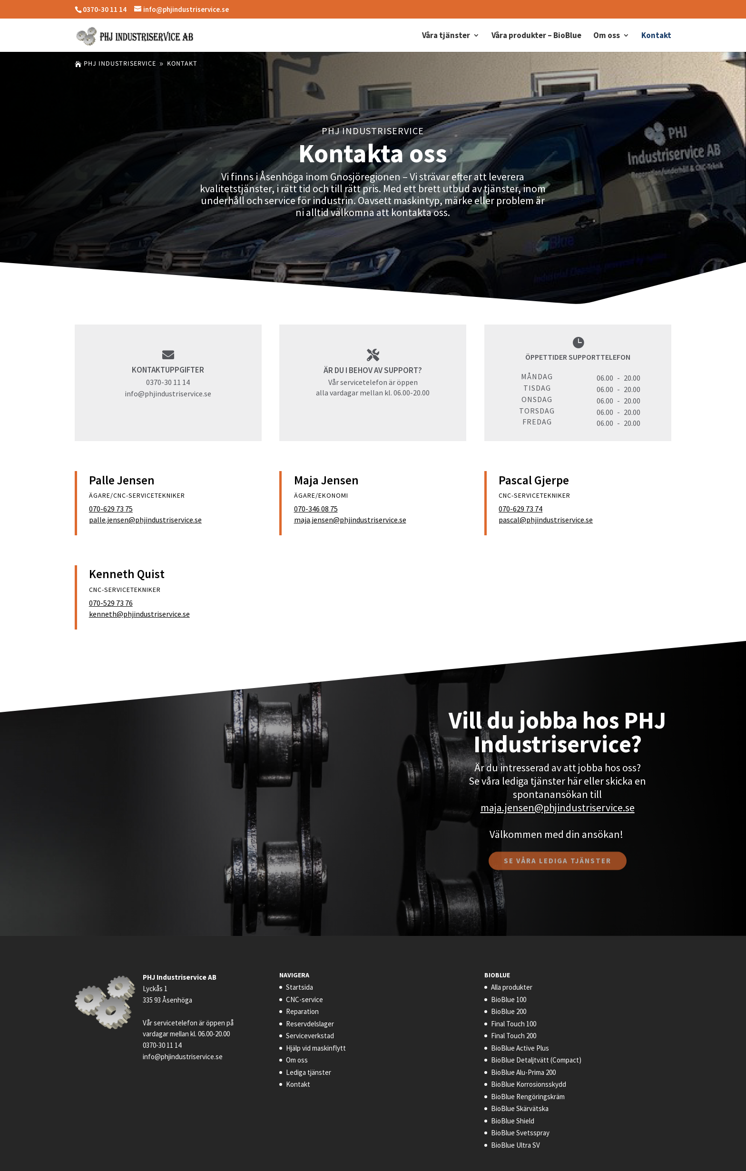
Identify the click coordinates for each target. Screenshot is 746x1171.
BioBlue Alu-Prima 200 (523, 1072)
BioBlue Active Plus (520, 1048)
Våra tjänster (446, 36)
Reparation (302, 1011)
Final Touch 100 (513, 1023)
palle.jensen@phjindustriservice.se (145, 519)
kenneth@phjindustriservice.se (139, 614)
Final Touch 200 (513, 1035)
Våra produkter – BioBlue (536, 36)
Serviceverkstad (310, 1035)
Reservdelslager (310, 1023)
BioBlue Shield (512, 1120)
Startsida (299, 987)
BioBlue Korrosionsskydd (528, 1084)
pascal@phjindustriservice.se (546, 519)
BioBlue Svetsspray (520, 1132)
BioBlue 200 (508, 1011)
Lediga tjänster (308, 1072)
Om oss (606, 36)
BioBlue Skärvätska (520, 1108)
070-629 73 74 (520, 508)
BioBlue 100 (508, 999)
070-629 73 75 (111, 508)
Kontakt (656, 36)
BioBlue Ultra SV (515, 1145)
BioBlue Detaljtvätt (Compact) (536, 1059)
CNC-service (304, 999)
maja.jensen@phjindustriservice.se (350, 519)
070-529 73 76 (111, 603)
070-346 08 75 (316, 508)
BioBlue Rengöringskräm (528, 1096)
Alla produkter (511, 987)
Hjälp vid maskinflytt (316, 1048)
